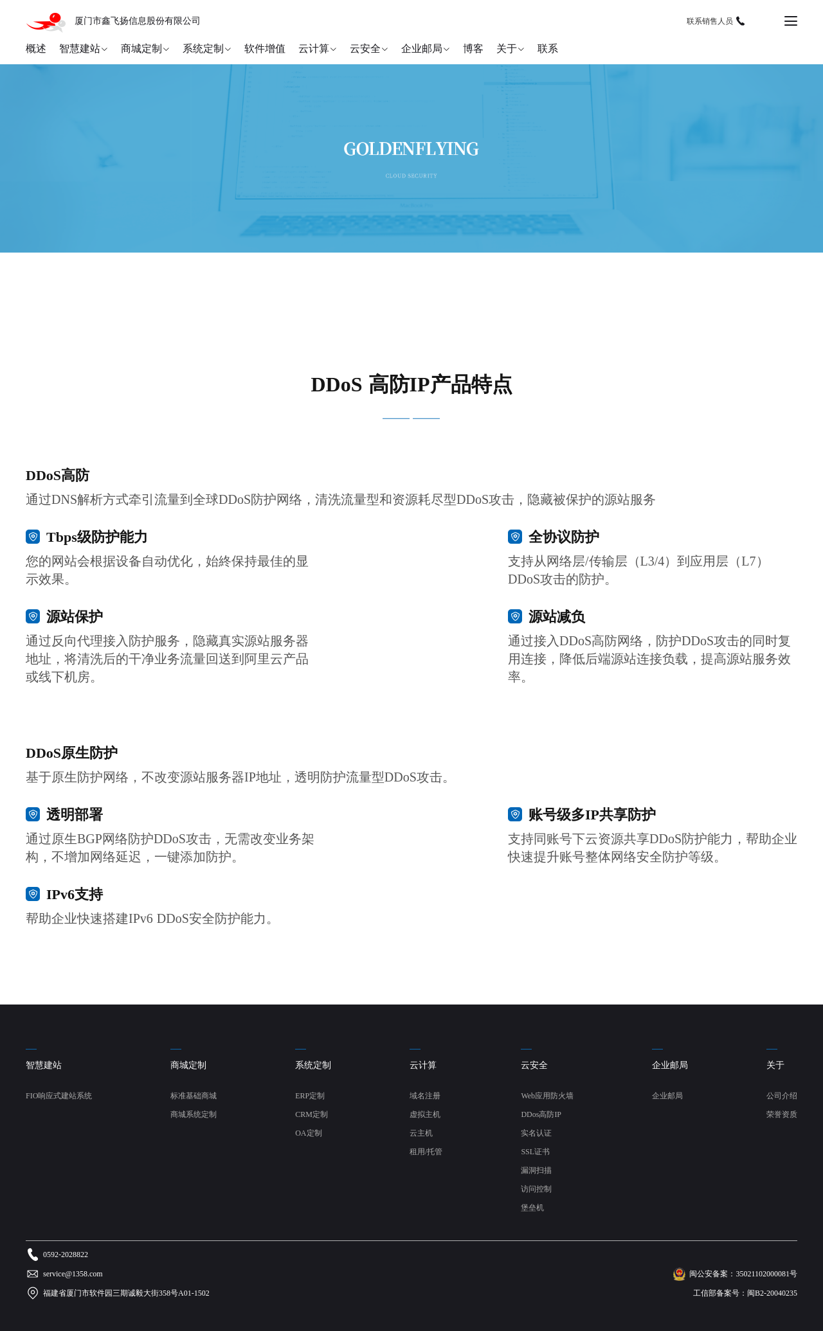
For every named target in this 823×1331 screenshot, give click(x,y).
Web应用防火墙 (547, 1095)
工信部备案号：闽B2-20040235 (745, 1293)
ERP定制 (310, 1095)
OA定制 (308, 1133)
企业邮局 (421, 48)
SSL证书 (535, 1151)
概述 (36, 48)
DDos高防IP (541, 1114)
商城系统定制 (193, 1114)
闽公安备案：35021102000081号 (743, 1273)
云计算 (313, 48)
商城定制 (141, 48)
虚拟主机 (425, 1114)
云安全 (365, 48)
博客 (473, 48)
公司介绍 (781, 1095)
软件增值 (264, 48)
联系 (548, 48)
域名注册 (425, 1095)
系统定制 (203, 48)
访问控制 (536, 1188)
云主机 (421, 1133)
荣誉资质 (781, 1114)
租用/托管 (426, 1151)
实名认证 (536, 1133)
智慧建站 (79, 48)
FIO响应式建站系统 (59, 1095)
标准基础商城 (193, 1095)
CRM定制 (311, 1114)
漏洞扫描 (536, 1170)
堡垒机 (532, 1207)
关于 (506, 48)
